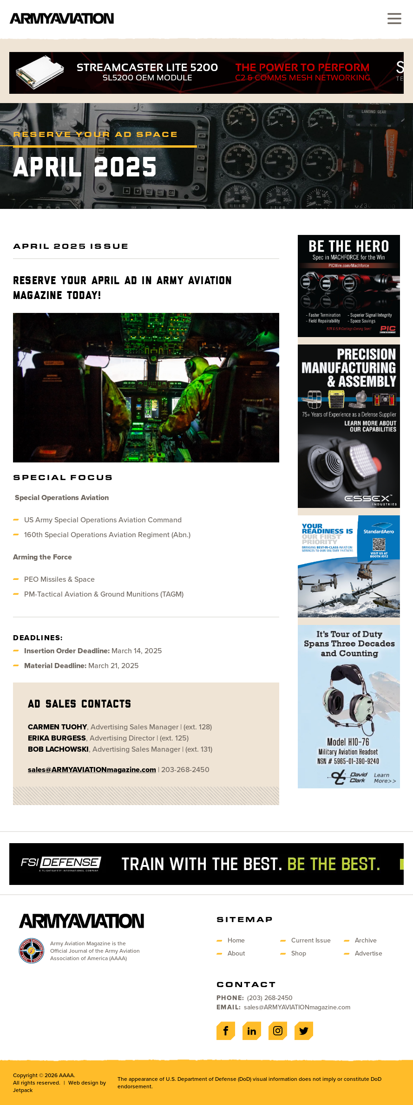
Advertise (368, 953)
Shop (298, 953)
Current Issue (311, 940)
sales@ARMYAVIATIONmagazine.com (297, 1007)
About (236, 953)
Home (236, 940)
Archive (366, 940)
